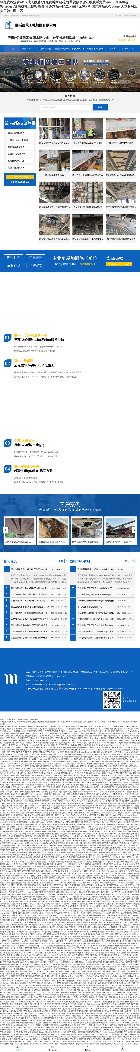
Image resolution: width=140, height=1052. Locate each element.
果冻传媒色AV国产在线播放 (115, 904)
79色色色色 (80, 864)
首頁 (12, 48)
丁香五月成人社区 (32, 740)
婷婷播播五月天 (114, 759)
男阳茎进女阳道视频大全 (32, 1006)
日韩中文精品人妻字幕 (57, 969)
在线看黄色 (96, 995)
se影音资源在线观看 (16, 759)
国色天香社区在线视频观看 (105, 869)
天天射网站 (21, 726)
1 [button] (68, 89)
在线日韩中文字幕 (12, 733)
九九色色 (119, 960)
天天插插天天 (33, 946)
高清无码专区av (67, 759)
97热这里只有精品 (37, 1037)
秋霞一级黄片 (82, 729)
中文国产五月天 (27, 785)
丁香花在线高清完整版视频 (80, 1039)
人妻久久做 (92, 831)
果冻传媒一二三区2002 (62, 855)
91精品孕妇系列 (83, 817)
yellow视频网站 (125, 911)
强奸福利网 (110, 859)
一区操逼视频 (71, 1041)
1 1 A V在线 (85, 1030)
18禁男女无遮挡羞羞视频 (51, 782)
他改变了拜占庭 (47, 855)
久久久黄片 (34, 775)
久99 (132, 806)
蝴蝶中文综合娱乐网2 (29, 866)
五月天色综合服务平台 (36, 1004)
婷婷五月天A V (54, 1030)
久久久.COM (42, 759)
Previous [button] (8, 72)
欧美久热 (57, 1020)
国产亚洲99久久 (94, 960)
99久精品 (129, 918)
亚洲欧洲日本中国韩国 (62, 943)
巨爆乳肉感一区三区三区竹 (19, 799)
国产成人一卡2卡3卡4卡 (43, 992)
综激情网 (91, 983)
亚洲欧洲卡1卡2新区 (35, 1020)
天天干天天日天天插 (45, 778)
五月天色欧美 (28, 901)
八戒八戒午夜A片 (38, 745)
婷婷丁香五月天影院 (30, 948)
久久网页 (46, 950)
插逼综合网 (37, 750)
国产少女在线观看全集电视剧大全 (98, 967)
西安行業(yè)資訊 (129, 16)
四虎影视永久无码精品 (50, 1044)
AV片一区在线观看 (25, 831)
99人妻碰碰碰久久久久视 (11, 736)
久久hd (48, 817)
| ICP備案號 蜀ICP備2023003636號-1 (108, 689)
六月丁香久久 (99, 789)
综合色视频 (95, 1041)
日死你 (4, 743)
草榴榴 (25, 1034)
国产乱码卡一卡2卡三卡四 (111, 892)
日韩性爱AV (126, 782)
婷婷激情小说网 (122, 890)
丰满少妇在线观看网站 (73, 871)
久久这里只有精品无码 (122, 852)
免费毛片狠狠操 (38, 852)
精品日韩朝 (100, 904)
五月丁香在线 (78, 764)
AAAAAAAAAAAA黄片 (21, 843)
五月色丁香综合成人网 (27, 1011)
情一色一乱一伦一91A (128, 745)
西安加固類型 (45, 48)
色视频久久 (6, 771)
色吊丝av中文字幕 (114, 815)
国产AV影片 (68, 810)
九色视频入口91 (13, 892)
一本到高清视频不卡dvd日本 (50, 850)
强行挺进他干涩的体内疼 (118, 1039)
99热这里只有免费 (40, 1023)
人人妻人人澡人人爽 (34, 997)
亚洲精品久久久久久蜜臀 (61, 794)
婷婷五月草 (113, 908)
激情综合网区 (75, 922)
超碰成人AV (24, 969)
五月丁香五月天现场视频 (36, 817)
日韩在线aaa (27, 747)
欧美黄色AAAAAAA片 (64, 829)
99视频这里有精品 (89, 1023)
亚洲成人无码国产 (60, 803)
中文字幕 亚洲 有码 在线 (85, 927)
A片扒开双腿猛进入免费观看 (61, 925)
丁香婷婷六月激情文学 (50, 750)
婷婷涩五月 (60, 796)
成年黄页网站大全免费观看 (12, 815)
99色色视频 (11, 964)
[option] (70, 72)
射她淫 (116, 906)
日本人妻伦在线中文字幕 (43, 901)
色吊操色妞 (79, 773)
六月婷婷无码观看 (33, 813)
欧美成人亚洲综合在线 (43, 890)
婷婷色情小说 (81, 785)
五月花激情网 (121, 869)
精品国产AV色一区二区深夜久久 (32, 1002)
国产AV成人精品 (58, 939)
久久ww (131, 1027)
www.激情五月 (76, 820)
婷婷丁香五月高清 (58, 757)
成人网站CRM (124, 836)
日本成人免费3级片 (84, 883)
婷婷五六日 (130, 1041)
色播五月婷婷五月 (68, 824)
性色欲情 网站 (70, 766)
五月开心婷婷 (86, 992)
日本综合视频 (7, 901)
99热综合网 (83, 780)
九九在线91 (115, 745)
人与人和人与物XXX (26, 953)
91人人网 (9, 960)
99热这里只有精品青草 (109, 934)
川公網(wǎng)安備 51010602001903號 (76, 689)
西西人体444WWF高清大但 (23, 787)
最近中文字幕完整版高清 (13, 976)
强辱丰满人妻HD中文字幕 (29, 925)
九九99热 (30, 922)
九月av (114, 988)
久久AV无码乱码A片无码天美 (99, 999)
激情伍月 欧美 (93, 827)
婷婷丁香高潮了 (124, 850)
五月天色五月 (86, 948)
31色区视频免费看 (45, 794)
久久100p (46, 915)
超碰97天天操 (88, 957)
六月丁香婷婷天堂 (109, 806)
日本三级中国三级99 (89, 946)
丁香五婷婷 (53, 848)
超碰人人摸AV (112, 845)
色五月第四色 (48, 761)
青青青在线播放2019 (85, 740)
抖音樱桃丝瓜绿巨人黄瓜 (54, 1002)
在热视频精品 (115, 817)
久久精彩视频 (94, 761)
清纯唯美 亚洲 (108, 866)
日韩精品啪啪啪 (127, 820)
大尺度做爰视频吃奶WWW (23, 960)
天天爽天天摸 (83, 887)
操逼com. (5, 983)
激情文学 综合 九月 (109, 773)
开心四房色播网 (125, 941)
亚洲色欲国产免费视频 (117, 880)
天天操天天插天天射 (108, 943)
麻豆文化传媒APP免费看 (49, 733)
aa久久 (111, 827)
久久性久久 (105, 757)
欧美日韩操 (103, 955)
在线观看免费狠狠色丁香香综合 (79, 950)
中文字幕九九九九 (106, 1041)
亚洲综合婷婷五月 (96, 836)
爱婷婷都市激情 (112, 995)
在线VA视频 (103, 948)
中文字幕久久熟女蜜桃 (41, 820)
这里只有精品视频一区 (113, 768)
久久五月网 (61, 897)
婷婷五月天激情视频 (46, 892)
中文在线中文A (43, 754)
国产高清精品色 (8, 971)
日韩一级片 (132, 1039)
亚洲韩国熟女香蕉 (106, 1044)
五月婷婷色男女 (88, 824)
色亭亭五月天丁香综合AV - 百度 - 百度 (47, 801)
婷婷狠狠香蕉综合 (98, 771)
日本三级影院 (22, 1004)
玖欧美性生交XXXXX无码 (66, 743)
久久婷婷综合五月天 (65, 808)
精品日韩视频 (38, 857)
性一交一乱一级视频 (14, 948)
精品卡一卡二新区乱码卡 (127, 729)
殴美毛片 (27, 759)
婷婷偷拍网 (81, 892)
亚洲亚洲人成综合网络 (81, 1011)
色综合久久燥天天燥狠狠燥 (107, 831)
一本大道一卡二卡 (34, 806)
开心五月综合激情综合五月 (92, 820)
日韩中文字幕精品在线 (15, 1013)
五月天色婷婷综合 (84, 995)
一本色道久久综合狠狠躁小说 (102, 883)
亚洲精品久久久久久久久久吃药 (83, 1009)
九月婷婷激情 (15, 803)
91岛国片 (3, 946)
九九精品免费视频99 (131, 775)
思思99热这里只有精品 (33, 971)
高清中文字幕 (78, 890)
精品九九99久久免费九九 (103, 838)
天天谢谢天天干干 (89, 808)
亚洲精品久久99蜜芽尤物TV (108, 997)
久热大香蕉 (130, 871)
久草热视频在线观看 (39, 747)
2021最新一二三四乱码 (96, 1034)
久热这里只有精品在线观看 (76, 901)
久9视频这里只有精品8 (84, 876)
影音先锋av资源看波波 (38, 1009)
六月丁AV (57, 778)
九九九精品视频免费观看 (83, 778)
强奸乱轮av (11, 943)
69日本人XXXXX (38, 803)
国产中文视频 (71, 1037)
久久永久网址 (127, 1011)
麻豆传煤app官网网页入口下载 (127, 913)
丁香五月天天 (57, 1016)
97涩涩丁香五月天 (112, 985)
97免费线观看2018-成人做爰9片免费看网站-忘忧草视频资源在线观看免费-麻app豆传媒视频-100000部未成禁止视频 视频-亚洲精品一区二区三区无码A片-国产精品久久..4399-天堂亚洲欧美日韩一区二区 (68, 6)
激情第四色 (61, 946)
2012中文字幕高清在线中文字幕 (18, 731)
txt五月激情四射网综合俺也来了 (121, 757)
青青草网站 (94, 969)
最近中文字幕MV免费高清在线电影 (76, 738)
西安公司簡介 (28, 48)
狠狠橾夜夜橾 (84, 726)
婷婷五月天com (113, 1016)
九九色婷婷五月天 (84, 1002)
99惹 (16, 953)
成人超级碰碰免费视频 (84, 766)
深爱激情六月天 (40, 1025)
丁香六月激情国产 (49, 953)
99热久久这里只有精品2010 (105, 871)
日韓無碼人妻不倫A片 (63, 841)
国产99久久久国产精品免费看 (20, 773)
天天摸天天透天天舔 (72, 843)
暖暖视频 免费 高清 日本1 (45, 766)
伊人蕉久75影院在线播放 (100, 899)
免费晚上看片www (31, 794)
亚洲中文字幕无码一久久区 (126, 897)
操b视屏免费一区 (123, 978)
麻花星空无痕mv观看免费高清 (33, 911)
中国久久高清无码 (43, 904)
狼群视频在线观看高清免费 (40, 799)
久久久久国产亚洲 (19, 920)
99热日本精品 (73, 775)
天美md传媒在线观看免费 (53, 894)
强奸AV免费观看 (79, 936)
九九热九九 (19, 915)
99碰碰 (76, 780)
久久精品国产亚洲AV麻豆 (58, 838)
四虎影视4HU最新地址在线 (15, 1025)
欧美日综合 (44, 988)
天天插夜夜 (33, 778)
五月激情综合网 (48, 841)
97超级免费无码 (50, 922)
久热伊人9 (38, 885)
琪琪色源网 (122, 831)
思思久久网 (102, 810)
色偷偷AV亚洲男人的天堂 (102, 976)
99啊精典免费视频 (57, 976)
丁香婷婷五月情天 (30, 754)
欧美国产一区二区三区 (85, 1027)
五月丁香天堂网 (115, 1011)
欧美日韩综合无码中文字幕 (91, 757)
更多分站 (119, 16)
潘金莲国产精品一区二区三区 (21, 801)
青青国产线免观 (95, 918)
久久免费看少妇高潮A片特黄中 (101, 738)
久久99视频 (133, 932)
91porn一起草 (70, 876)
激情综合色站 (37, 915)
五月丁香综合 (72, 740)
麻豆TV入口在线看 (124, 726)
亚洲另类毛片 (109, 953)
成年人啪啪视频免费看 (72, 806)
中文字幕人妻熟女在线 (113, 885)
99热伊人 (35, 939)
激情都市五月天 (8, 754)
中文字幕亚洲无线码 (92, 813)
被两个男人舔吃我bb (45, 985)
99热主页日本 (21, 922)
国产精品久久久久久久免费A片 (101, 841)
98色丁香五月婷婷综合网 (18, 806)
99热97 (106, 836)
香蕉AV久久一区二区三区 (71, 948)
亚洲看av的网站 (98, 764)
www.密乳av (133, 890)
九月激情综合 (121, 824)
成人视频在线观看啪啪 (73, 736)
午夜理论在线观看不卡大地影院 (101, 981)
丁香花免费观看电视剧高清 (107, 1037)
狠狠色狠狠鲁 (134, 866)
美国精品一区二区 (99, 855)
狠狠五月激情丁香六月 (40, 773)
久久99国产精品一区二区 (51, 971)
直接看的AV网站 (8, 782)
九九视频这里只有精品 (96, 939)
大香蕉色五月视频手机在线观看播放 (98, 794)
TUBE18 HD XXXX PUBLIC (53, 999)
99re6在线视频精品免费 (122, 834)
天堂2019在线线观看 (44, 1032)
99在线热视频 (134, 1009)
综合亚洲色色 (15, 883)
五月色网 (21, 855)
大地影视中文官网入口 (122, 740)
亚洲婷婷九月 (60, 766)
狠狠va (56, 913)
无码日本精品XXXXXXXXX (114, 1020)
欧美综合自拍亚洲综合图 (128, 799)
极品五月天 (101, 946)
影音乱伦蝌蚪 (102, 845)
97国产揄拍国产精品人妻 (82, 1044)
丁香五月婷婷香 (53, 974)
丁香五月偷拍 (98, 878)
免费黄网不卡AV (93, 901)
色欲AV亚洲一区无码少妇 (130, 754)
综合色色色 (19, 754)
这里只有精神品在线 (19, 934)
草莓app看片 (75, 943)
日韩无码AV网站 (75, 1006)
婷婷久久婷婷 (15, 780)
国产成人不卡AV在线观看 (91, 857)
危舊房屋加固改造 (34, 100)
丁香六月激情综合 (6, 1032)
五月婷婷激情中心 (54, 759)
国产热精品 (87, 754)
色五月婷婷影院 (37, 978)
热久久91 (101, 801)
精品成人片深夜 (60, 1037)
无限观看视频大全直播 (15, 939)
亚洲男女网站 (106, 925)
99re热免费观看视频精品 (91, 941)
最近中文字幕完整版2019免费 (16, 1020)
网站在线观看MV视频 (25, 957)
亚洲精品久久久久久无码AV (46, 897)
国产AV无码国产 (63, 981)
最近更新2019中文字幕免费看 (40, 1039)
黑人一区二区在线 (126, 922)
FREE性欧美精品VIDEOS (101, 932)
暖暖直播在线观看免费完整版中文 (89, 920)
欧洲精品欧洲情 (57, 887)
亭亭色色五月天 (114, 936)
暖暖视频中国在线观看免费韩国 (35, 990)
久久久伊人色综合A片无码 (38, 969)
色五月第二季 (10, 738)
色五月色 (113, 729)
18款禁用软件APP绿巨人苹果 (63, 822)
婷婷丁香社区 (60, 983)
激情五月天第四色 (122, 801)
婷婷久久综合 (19, 971)
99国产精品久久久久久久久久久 (33, 1041)
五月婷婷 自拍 (127, 838)
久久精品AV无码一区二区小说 (42, 913)
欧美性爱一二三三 (112, 752)
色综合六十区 (103, 922)
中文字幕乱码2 (77, 834)
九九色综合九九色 (46, 943)
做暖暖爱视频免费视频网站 (53, 864)
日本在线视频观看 (34, 1044)
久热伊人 (5, 799)
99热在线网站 (69, 899)
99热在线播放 (45, 740)
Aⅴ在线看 (126, 815)
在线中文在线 (37, 827)
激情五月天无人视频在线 (33, 841)
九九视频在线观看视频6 (16, 890)
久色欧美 (51, 747)
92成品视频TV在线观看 (111, 929)
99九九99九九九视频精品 (39, 843)
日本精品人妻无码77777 (99, 862)
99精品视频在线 (36, 883)
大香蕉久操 (109, 834)
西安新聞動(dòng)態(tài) (62, 49)
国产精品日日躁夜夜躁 (59, 799)
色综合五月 (11, 946)
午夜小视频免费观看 (13, 927)
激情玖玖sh (117, 838)
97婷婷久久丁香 (60, 857)
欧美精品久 (15, 768)
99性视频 (98, 824)
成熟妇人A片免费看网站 (57, 988)
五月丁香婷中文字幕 (84, 796)
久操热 (85, 960)
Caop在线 (55, 934)
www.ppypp (87, 890)
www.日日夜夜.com (129, 885)
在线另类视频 (75, 1025)
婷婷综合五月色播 (100, 1027)
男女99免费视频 (37, 815)
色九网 (133, 787)
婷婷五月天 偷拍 (29, 766)
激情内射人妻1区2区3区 (79, 953)
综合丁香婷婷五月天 (56, 1011)
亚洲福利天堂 (51, 768)
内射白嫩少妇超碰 (59, 901)
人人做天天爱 (71, 883)
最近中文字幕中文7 (44, 887)
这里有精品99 (120, 859)
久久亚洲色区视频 (121, 750)
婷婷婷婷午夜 (14, 885)
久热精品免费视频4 (128, 892)
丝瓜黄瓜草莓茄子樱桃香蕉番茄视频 (119, 803)
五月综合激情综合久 (74, 857)
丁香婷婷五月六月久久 (42, 964)
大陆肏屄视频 (131, 904)
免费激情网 (20, 738)
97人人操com (21, 943)
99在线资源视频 (8, 796)
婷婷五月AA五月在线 (57, 957)
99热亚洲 (53, 908)
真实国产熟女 (78, 829)
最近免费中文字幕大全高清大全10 (17, 838)
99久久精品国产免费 (107, 913)
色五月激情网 (49, 857)
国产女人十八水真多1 (64, 1009)
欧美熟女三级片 (113, 955)
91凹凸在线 (82, 1018)
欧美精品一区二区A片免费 (110, 754)
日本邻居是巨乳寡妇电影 (40, 810)
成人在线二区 (97, 890)
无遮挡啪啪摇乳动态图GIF (12, 962)
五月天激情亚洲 (50, 1004)
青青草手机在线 (123, 1037)
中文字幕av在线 (116, 899)
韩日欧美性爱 (87, 736)
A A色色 (101, 911)
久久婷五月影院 (39, 787)
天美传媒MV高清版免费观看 (72, 1016)
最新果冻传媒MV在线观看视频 (34, 906)
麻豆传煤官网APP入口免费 (80, 862)
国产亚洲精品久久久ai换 (99, 1039)
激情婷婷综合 (111, 801)
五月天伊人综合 (133, 943)
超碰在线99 (121, 887)
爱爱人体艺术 (45, 925)
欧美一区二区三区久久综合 (60, 820)
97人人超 (28, 955)
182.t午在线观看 (76, 955)
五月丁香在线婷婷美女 (96, 974)
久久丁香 (113, 726)
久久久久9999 (133, 915)
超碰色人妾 (113, 850)
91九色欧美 (53, 843)
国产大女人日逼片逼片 (102, 745)
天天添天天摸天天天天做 (67, 848)
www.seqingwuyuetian (41, 957)
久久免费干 (129, 1044)
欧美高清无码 (13, 831)
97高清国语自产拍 (19, 834)
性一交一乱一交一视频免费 (93, 1020)
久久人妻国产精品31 (98, 859)
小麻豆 (13, 995)
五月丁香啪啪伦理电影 (108, 978)
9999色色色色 (123, 1009)
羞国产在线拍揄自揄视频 (83, 759)
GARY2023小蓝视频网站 (48, 946)
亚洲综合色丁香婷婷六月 (13, 752)
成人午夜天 (82, 815)
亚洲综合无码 (21, 974)
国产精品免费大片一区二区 (98, 1032)
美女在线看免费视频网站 (61, 1039)
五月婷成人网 (75, 934)
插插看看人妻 (36, 981)
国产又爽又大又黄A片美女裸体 (25, 1032)
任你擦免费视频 (49, 866)
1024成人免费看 (45, 934)
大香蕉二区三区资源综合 (118, 843)
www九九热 (73, 995)
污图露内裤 (78, 810)
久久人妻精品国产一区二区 (100, 817)
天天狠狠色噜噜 (87, 803)
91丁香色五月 (132, 827)
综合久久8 (28, 915)
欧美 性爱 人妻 (17, 990)
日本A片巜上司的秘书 (58, 740)
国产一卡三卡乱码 (56, 738)
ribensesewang (38, 831)
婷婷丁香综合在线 (35, 736)
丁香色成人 (123, 997)
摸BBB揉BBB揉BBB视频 (19, 792)
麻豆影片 (125, 736)
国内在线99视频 (75, 1013)
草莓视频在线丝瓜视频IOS (86, 747)
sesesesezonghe (96, 1004)
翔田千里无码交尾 (59, 813)
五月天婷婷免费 (123, 1002)
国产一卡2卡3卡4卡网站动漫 (43, 869)
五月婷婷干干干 (22, 946)
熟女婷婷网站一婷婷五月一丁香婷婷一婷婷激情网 (40, 789)
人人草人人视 (25, 768)
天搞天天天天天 (9, 922)
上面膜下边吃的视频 (41, 936)
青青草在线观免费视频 (10, 969)
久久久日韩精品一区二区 (46, 796)
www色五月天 (125, 1013)
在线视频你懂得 (90, 962)
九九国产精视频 (53, 880)
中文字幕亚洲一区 (74, 803)
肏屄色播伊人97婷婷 (71, 894)
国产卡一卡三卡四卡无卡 (9, 764)
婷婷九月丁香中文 (128, 857)
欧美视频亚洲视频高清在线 (22, 750)
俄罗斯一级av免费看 (118, 967)
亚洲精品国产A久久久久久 (97, 731)
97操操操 (15, 950)
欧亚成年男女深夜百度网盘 (53, 885)
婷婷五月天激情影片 (35, 864)
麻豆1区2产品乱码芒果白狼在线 (53, 827)
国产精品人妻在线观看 (64, 866)
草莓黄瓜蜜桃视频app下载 (81, 885)
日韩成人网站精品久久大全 (118, 1027)
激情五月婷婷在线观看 (113, 782)
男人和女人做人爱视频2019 (128, 934)
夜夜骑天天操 (53, 1018)
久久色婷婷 (93, 822)
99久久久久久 (65, 1030)
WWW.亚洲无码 (69, 864)
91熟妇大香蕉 (78, 1023)
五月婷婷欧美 (83, 761)
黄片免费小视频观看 (24, 761)
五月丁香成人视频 (108, 918)
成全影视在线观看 (83, 1037)
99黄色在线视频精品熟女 (62, 836)
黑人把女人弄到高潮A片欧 (61, 834)
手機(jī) (87, 1048)
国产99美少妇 (5, 794)
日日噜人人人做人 (36, 876)
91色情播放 (125, 862)
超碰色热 (24, 736)
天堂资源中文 (27, 745)
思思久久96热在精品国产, (89, 733)
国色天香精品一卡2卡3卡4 (11, 1027)
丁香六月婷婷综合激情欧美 (114, 766)
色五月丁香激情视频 (128, 936)
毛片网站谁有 (37, 782)
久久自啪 (113, 829)
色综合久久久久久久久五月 (17, 985)
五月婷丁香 (25, 883)
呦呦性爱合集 (12, 820)
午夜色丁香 (27, 815)
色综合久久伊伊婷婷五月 (68, 1018)
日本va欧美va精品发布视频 (18, 880)
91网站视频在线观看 (75, 838)
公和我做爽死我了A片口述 (86, 848)
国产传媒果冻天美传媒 (25, 936)
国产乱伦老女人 (39, 785)
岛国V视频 (68, 978)
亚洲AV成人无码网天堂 (119, 932)
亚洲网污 (84, 922)
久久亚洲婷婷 (89, 838)
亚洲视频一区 (31, 873)
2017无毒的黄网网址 (129, 747)
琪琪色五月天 (64, 913)
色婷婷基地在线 (118, 733)
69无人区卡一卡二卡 (86, 750)
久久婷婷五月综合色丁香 (60, 929)
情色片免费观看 (91, 971)
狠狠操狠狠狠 (18, 901)
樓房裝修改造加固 (71, 100)
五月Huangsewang (113, 810)
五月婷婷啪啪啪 (28, 976)
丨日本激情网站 (92, 785)
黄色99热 (21, 897)
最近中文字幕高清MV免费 (9, 757)
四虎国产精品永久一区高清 (42, 822)
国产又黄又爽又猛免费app (99, 1011)
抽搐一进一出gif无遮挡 (126, 988)
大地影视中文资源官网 (49, 1027)
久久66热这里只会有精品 (31, 1027)
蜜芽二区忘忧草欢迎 (19, 817)
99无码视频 (134, 801)
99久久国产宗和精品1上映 (77, 845)
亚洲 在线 (95, 759)
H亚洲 (95, 1025)
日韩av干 (75, 733)
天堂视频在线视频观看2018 (117, 731)
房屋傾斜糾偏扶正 (106, 100)
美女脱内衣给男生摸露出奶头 (54, 876)
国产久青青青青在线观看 (77, 915)
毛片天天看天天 (87, 745)
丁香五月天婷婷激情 (108, 960)
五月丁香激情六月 (75, 929)
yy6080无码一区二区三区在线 (30, 941)
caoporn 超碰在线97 (45, 932)
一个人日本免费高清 (38, 768)
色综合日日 (83, 827)
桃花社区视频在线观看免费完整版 (21, 1023)
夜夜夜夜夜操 (114, 922)
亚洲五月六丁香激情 (24, 869)
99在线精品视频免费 (100, 957)
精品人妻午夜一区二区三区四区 (46, 918)
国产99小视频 (66, 985)
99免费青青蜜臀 (120, 827)
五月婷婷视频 (99, 768)
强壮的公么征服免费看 (28, 862)
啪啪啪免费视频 (131, 990)
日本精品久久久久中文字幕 (104, 750)
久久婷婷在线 (121, 918)
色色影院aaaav (125, 906)
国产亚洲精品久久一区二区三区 (53, 883)
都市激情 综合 (49, 983)
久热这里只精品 (8, 841)
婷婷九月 (121, 845)
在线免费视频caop (82, 981)
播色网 (93, 1037)
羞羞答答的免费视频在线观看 (76, 983)
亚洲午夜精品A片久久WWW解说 (44, 955)
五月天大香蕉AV (102, 936)
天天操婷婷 (21, 740)
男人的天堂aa (76, 1030)
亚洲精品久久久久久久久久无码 (96, 908)
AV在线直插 (90, 936)
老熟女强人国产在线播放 (39, 838)
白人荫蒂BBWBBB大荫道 (67, 1027)
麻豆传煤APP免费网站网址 (69, 750)
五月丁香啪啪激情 (78, 985)
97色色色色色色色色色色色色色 (73, 801)
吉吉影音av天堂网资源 (8, 936)
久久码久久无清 (115, 862)
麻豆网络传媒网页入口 (99, 1013)
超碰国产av (32, 887)
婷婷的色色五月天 (61, 995)
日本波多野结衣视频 (80, 999)
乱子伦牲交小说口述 (122, 848)
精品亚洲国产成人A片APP (66, 920)
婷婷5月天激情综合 (81, 822)
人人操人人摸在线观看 (12, 785)
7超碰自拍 (67, 885)
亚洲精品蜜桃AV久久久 (20, 1039)
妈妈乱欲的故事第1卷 (13, 929)
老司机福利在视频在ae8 (101, 778)
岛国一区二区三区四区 (23, 829)
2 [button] (71, 89)
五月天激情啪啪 (89, 773)
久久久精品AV (77, 836)
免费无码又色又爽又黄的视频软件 (109, 747)
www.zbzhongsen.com (85, 792)
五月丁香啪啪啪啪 (108, 824)
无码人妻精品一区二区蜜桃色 (81, 855)
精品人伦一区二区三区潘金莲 (56, 906)
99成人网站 (51, 1009)
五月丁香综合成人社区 (19, 1030)
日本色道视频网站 (57, 806)
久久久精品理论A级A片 (43, 771)
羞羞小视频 (101, 808)
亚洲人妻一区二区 (56, 899)
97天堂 (103, 995)
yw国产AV (90, 1018)
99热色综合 (88, 976)
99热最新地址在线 (32, 943)
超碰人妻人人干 (94, 978)
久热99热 (12, 775)
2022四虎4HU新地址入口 (80, 841)
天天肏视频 (123, 1016)
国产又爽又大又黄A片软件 (29, 988)
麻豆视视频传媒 (114, 948)
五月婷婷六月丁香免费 (69, 792)
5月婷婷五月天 (58, 978)
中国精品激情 (10, 878)
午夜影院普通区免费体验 (81, 925)
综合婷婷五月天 (133, 1004)
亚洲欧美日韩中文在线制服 (113, 876)
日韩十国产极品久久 (14, 747)
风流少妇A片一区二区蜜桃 (19, 1016)
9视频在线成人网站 (119, 976)
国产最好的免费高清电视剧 (103, 740)
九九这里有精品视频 (50, 731)
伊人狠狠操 (129, 778)
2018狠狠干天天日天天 (123, 1025)
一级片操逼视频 (99, 803)
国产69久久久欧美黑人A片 (104, 1018)
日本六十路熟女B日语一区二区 (56, 911)
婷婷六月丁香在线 (97, 885)
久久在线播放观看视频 (122, 787)
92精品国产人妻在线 (120, 866)
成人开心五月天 (92, 815)
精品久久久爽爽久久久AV (11, 745)
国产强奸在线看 (33, 934)
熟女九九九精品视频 (90, 829)
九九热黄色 (111, 855)
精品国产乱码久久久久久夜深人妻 (82, 782)
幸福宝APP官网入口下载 (110, 950)
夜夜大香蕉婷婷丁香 (36, 792)
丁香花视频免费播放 (42, 976)
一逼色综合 (65, 782)
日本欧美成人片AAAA (116, 1023)
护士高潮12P (97, 736)
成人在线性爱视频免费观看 (90, 943)
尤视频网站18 (38, 764)
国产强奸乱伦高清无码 (26, 918)
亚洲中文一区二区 (94, 729)
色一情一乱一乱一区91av (86, 906)
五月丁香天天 (48, 764)
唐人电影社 (114, 836)
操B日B (34, 759)
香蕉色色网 (114, 799)
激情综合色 (123, 878)
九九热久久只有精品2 (38, 859)
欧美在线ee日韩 (42, 1030)
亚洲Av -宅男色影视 (112, 1034)
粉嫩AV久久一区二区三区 (63, 764)
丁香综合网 (131, 964)
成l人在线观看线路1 (132, 766)
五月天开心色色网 (20, 864)
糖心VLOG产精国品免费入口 (38, 743)
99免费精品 (92, 845)
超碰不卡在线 (38, 761)
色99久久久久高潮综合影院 (86, 897)
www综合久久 (39, 922)
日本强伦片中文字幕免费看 (77, 799)
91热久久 (60, 726)
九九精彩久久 (59, 729)
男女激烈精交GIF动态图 (90, 1006)
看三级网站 (116, 925)
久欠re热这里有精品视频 (35, 726)
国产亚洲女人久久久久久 (82, 866)
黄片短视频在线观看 (91, 852)
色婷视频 (86, 929)
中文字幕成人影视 (57, 871)
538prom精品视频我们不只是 (119, 1032)
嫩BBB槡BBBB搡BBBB (105, 964)
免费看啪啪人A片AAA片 (23, 729)
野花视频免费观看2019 (59, 964)
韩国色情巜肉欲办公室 (79, 1034)
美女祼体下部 (116, 771)
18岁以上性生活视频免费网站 (22, 992)
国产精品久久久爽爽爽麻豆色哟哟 (39, 834)
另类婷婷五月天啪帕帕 (35, 983)
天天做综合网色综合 (85, 878)
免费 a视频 (56, 890)
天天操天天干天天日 (49, 981)
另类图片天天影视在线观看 (60, 862)
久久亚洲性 (86, 1013)
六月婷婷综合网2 (63, 922)
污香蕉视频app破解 (128, 939)
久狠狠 (24, 929)
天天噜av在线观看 (109, 890)
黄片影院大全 (133, 997)
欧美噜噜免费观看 (90, 964)
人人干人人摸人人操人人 (13, 911)
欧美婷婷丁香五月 (65, 960)
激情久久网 (51, 990)
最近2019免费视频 (125, 962)
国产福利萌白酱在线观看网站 (107, 962)
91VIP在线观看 (47, 736)
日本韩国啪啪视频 (125, 985)
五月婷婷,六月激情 (70, 1002)
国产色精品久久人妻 (7, 904)
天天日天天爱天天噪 (80, 978)
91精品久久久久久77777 (37, 880)
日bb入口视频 (104, 775)
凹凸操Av (27, 981)
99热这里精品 (130, 859)
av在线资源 (72, 906)
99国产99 (118, 820)
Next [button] (132, 72)
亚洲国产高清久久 (27, 836)
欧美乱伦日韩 (59, 892)
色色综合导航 (26, 803)
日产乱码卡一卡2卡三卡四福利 (16, 1044)
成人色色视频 (12, 897)
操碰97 (16, 862)
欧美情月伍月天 (119, 1041)
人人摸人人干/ (119, 1044)
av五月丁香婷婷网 (88, 904)
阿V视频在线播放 (45, 939)
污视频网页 (52, 920)
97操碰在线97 (119, 1018)
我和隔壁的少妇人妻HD (116, 969)
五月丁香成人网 (42, 1011)
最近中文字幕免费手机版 (110, 941)
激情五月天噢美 (123, 908)
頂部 (122, 1048)
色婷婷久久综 (131, 880)
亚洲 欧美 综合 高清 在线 (68, 918)
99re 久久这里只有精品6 (85, 743)
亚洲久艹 (62, 941)
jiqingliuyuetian (107, 920)
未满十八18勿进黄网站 (107, 761)
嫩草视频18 (39, 894)
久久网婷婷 (88, 764)
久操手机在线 (118, 785)
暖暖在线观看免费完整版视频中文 (61, 773)
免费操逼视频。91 (43, 862)
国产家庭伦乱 (93, 922)
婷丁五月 (61, 843)
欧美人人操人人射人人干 (75, 869)
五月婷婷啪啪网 (51, 785)
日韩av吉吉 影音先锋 (23, 827)
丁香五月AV (12, 740)
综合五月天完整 (55, 948)
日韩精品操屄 (40, 836)
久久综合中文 (46, 757)
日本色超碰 (32, 1030)
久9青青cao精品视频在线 (75, 813)
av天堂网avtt (49, 1037)
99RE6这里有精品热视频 (105, 848)
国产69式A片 (29, 1013)
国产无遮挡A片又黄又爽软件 (76, 1032)
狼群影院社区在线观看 (64, 990)
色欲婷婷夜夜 (126, 817)
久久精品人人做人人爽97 (30, 780)
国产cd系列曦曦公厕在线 (102, 894)
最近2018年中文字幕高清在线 (105, 743)
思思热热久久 (48, 1020)
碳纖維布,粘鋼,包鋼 (88, 100)
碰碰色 (98, 773)
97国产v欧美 (63, 974)
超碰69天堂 (68, 1011)
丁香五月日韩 (11, 726)
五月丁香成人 (20, 904)
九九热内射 (132, 1016)
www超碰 (95, 1044)
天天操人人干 (77, 960)
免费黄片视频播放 (81, 831)
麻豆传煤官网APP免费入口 (60, 904)
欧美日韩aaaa (103, 971)
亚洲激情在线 (62, 1004)
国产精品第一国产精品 (116, 971)
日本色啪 (95, 948)
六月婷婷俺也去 (63, 1013)
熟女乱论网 (49, 803)
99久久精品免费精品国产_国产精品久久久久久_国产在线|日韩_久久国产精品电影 (66, 873)
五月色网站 (29, 738)
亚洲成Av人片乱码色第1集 (61, 992)
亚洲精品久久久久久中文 (130, 759)
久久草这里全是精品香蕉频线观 (95, 1016)
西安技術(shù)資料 (95, 48)
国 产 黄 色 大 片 (108, 1004)
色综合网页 (15, 988)
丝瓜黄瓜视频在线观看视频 (20, 913)
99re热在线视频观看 (106, 852)
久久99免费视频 (120, 1004)
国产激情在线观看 (51, 852)
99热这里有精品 (70, 892)
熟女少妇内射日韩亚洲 (131, 1030)
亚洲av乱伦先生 (67, 778)
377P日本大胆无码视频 (50, 1006)
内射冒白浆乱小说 (125, 927)
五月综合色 (38, 953)
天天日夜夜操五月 (19, 871)
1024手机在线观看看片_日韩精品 (96, 880)
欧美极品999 (63, 1006)
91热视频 (14, 918)
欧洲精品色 (72, 911)
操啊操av (9, 876)
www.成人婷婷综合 (106, 785)
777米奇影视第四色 (71, 887)
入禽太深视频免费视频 (114, 946)
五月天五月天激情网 (118, 999)
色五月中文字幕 (86, 1025)
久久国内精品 (86, 843)
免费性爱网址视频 (117, 778)
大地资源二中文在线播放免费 (65, 747)
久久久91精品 (62, 908)
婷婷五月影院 (61, 997)
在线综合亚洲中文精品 (66, 752)
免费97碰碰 (130, 824)
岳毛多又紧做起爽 (63, 955)
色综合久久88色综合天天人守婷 (22, 771)
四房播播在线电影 (59, 1032)
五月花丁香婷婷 (50, 726)
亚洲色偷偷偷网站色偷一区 (31, 824)
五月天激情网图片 (85, 894)
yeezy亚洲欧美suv (42, 967)
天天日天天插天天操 (86, 789)
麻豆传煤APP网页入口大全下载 (20, 932)
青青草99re (65, 971)
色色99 (40, 866)
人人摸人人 (96, 754)
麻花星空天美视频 (25, 764)
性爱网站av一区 (57, 817)
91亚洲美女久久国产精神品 (63, 771)
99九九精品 (28, 857)
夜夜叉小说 (124, 929)
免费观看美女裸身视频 (8, 869)
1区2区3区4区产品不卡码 (109, 1006)
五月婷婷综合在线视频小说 (57, 845)
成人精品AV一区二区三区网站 (45, 1013)
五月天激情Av (78, 990)
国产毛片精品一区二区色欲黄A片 (46, 960)
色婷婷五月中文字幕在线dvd (33, 752)
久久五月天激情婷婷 (71, 726)
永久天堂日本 (75, 913)
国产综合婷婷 (121, 808)
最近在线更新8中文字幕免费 (91, 806)
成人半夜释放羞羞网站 (29, 927)
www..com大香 (118, 883)
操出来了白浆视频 (17, 794)
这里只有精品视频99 (66, 831)
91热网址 (44, 962)
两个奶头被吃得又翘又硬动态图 (106, 983)
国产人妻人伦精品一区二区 (100, 726)
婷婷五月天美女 (118, 794)
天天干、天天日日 (100, 792)
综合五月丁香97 (46, 813)
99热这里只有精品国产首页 (90, 934)
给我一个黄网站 (113, 1013)
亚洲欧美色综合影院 (40, 1018)
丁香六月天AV (78, 771)
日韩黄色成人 (126, 925)
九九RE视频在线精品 (23, 845)
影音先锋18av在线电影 (18, 983)
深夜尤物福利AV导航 (16, 955)
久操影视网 (46, 806)
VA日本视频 (103, 815)
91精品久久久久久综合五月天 (102, 787)
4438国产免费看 (70, 729)
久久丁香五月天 (96, 929)
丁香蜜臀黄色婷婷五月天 (26, 894)
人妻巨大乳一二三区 (112, 939)
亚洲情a (10, 1037)
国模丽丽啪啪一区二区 (61, 932)
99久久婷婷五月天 (63, 953)
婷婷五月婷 (86, 859)
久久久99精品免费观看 (76, 908)
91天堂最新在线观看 (89, 810)
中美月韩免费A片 (65, 1023)
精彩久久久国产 (16, 1006)
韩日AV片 (5, 792)
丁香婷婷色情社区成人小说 (126, 773)
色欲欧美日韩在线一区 (59, 950)
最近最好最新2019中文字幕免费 (106, 927)
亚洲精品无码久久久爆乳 (99, 1030)
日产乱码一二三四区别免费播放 (124, 841)
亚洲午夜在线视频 (110, 780)
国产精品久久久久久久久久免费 (117, 974)
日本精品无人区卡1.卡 (117, 957)
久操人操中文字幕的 (25, 820)
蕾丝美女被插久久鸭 (75, 964)
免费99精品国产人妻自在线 (29, 733)
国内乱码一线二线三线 (58, 915)
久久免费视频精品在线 (23, 822)
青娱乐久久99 (33, 985)
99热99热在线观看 (80, 939)
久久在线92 (124, 752)
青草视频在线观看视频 (82, 899)
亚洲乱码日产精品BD (36, 995)
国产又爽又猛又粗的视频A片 (98, 799)
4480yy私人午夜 (70, 796)
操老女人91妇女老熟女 (125, 829)
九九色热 (134, 1013)
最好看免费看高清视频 (75, 852)
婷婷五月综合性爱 (83, 1041)
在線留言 (111, 48)
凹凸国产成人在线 (48, 829)
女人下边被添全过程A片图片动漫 (71, 880)
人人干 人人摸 (71, 897)
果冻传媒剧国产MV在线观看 (93, 834)
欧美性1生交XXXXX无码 (29, 892)
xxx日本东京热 (76, 904)
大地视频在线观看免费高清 (65, 927)
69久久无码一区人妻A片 (113, 764)
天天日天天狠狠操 (6, 778)
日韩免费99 (103, 969)
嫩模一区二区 (104, 850)
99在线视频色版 (108, 820)
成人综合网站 (30, 897)
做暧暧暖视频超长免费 (62, 761)
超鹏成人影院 (38, 999)
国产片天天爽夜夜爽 (107, 813)
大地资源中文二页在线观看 (39, 899)
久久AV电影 (30, 890)
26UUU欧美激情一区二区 (129, 955)
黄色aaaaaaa (37, 829)
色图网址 (27, 939)
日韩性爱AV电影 (99, 752)
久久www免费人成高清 (17, 813)
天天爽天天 (63, 789)
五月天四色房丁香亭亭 (8, 957)
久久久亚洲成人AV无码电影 (102, 992)
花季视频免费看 (59, 869)
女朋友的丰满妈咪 (13, 836)
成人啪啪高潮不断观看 (107, 887)
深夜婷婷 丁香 (59, 736)
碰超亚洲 (9, 787)
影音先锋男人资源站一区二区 (71, 1020)
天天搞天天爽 (5, 803)
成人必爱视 (49, 729)
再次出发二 (66, 850)
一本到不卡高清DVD (123, 813)
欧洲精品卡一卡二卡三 (129, 948)
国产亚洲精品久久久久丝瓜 (36, 974)
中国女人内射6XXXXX (24, 964)
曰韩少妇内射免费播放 (75, 962)
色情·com (131, 878)
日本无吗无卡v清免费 (21, 1009)
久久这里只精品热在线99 (37, 1034)
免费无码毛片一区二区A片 (111, 857)
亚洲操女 (49, 836)
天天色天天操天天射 (14, 906)
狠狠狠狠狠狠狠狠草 (111, 878)
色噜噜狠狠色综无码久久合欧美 (82, 768)
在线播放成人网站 (49, 997)
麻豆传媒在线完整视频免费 (30, 908)
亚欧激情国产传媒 (29, 808)
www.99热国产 (53, 1023)
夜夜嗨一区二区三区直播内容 (127, 761)
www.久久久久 (5, 768)
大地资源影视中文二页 (46, 927)
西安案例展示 (78, 48)
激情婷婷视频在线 (74, 859)
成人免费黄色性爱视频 (106, 1025)
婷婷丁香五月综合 (50, 752)
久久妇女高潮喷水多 (41, 738)
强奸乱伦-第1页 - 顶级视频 (49, 780)
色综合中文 (126, 771)
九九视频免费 (64, 1025)
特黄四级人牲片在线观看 (11, 824)
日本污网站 (24, 757)
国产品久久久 (111, 897)
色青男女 (53, 743)
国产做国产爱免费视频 (100, 843)
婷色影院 (71, 787)
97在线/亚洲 (78, 808)
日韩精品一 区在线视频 (50, 941)
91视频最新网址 (9, 974)
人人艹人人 (30, 1025)
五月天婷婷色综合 (18, 873)
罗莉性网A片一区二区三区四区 (66, 815)
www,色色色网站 (72, 827)
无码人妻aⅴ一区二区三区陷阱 (22, 848)
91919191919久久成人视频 (77, 731)
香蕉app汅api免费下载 (52, 792)
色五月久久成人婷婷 (39, 845)
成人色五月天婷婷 (56, 810)
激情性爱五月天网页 (40, 848)
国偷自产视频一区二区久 (23, 1018)
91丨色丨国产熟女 (115, 1030)
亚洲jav (35, 932)
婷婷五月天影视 (53, 1025)
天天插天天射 (130, 794)
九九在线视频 (130, 845)
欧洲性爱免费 (102, 1023)
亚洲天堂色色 (76, 850)
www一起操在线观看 (27, 967)
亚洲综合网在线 (120, 964)
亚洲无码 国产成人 (90, 988)
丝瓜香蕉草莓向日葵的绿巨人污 (111, 901)
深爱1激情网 (44, 908)
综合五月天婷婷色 (116, 775)
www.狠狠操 (120, 871)
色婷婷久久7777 (104, 822)
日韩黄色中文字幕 (131, 792)
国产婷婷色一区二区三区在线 (40, 1016)
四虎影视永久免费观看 (74, 957)
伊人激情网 (11, 845)
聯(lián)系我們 (128, 48)
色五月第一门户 (124, 780)
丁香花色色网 (64, 934)
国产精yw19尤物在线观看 (78, 974)
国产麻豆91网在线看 (21, 778)
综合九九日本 (31, 904)
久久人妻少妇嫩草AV (11, 908)
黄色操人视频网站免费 (116, 792)
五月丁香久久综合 (125, 983)
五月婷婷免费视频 (66, 780)
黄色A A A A (47, 978)
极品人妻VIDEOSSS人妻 (66, 785)
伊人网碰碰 (69, 939)
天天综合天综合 (47, 878)
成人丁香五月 (104, 827)
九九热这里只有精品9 (33, 855)
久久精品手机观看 (119, 992)
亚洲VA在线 (95, 950)
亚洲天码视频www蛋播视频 (103, 796)
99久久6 (3, 726)
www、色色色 (111, 808)
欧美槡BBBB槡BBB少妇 (84, 752)
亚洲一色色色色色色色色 (13, 808)
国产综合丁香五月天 (119, 894)
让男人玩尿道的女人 (53, 745)
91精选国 (57, 985)
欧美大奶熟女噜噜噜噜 (23, 999)
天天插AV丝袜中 (38, 729)
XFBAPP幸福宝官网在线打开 (25, 796)
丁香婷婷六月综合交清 (8, 761)
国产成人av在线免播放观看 (87, 911)
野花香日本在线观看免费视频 (56, 787)
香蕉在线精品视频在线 (83, 787)
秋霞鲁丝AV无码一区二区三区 (121, 822)
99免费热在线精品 (77, 794)
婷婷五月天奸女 (22, 995)
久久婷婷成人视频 (105, 733)
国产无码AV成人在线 (131, 901)
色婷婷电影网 (122, 943)
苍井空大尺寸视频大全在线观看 (79, 1004)
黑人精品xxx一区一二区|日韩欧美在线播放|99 (65, 754)
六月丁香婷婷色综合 (90, 955)
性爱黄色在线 (118, 796)
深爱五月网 (134, 978)
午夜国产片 (76, 992)
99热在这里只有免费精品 (13, 1034)
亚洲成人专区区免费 (96, 953)
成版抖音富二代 (83, 918)
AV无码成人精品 (92, 801)
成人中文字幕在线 (73, 997)
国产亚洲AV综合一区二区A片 (107, 1009)
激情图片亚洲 (94, 887)
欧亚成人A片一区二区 (23, 782)
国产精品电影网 (66, 890)
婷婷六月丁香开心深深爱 (127, 1006)
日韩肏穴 (74, 761)
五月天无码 (130, 992)
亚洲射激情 (24, 850)
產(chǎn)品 (52, 1048)
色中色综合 (113, 1002)
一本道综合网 (90, 869)
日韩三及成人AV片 (12, 850)
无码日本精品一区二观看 (57, 962)
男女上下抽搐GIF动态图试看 (47, 808)
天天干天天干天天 (122, 855)
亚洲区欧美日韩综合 (27, 885)
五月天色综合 (85, 913)
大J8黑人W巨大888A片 (19, 887)
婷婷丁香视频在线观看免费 (75, 967)
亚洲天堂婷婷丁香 (15, 766)
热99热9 (79, 824)
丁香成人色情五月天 (122, 953)
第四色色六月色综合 (112, 789)
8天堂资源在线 (34, 850)
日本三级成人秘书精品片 (20, 899)
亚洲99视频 (68, 999)
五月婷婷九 (63, 731)
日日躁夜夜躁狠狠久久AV (112, 736)
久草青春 (87, 771)
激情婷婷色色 (5, 1006)
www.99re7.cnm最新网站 (8, 855)
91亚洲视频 (100, 782)
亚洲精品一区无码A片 (89, 997)
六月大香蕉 (104, 759)
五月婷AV (62, 852)
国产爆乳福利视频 (104, 988)
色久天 (108, 771)
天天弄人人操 (104, 829)
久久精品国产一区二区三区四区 (65, 878)
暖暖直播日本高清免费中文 (89, 775)
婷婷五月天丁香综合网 (104, 873)
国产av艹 (130, 808)
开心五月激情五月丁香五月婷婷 (115, 915)
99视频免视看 (96, 925)
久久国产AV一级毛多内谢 (9, 1011)
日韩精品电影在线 (119, 738)
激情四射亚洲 (49, 815)
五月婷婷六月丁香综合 (22, 1037)
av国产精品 (105, 729)
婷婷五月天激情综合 (111, 911)
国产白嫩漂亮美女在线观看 (51, 824)
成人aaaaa (9, 871)
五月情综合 (19, 841)
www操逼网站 (99, 766)
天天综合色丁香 (124, 995)
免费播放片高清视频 (72, 757)
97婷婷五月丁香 (34, 757)
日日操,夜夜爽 (73, 789)
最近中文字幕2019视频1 (31, 962)
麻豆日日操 (8, 920)
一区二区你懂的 (129, 876)
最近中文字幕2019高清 (90, 850)
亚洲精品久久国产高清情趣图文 (58, 1034)
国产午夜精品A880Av (57, 967)
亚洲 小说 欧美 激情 (34, 878)
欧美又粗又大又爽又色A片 (17, 743)
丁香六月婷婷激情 (123, 806)
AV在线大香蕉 (44, 948)
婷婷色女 (86, 836)
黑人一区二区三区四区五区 (55, 1041)
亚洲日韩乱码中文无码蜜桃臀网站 (112, 990)
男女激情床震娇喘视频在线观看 (38, 871)
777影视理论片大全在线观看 (57, 859)
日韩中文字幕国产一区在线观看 (11, 981)
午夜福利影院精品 (88, 871)
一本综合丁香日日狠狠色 (123, 920)
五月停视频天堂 (8, 953)
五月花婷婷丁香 (37, 731)
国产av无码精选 (18, 857)
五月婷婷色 (101, 897)
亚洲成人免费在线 (126, 810)
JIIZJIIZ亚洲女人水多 (96, 780)
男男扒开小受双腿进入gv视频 (57, 775)
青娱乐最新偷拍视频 (93, 892)
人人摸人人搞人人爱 (91, 990)
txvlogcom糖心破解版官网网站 (39, 929)
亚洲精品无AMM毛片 (77, 971)
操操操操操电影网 (63, 768)
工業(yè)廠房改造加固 (52, 100)
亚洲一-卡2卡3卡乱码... (128, 1034)
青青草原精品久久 (65, 733)
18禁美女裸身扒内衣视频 (104, 906)
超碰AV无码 (117, 981)
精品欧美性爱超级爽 (73, 946)
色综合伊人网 (21, 878)
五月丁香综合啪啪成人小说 (71, 745)
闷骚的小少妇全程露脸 (93, 864)
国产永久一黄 (98, 876)
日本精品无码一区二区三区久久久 (18, 810)
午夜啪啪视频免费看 (50, 831)
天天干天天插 (49, 995)
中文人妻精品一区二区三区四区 (18, 978)
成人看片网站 (97, 866)
